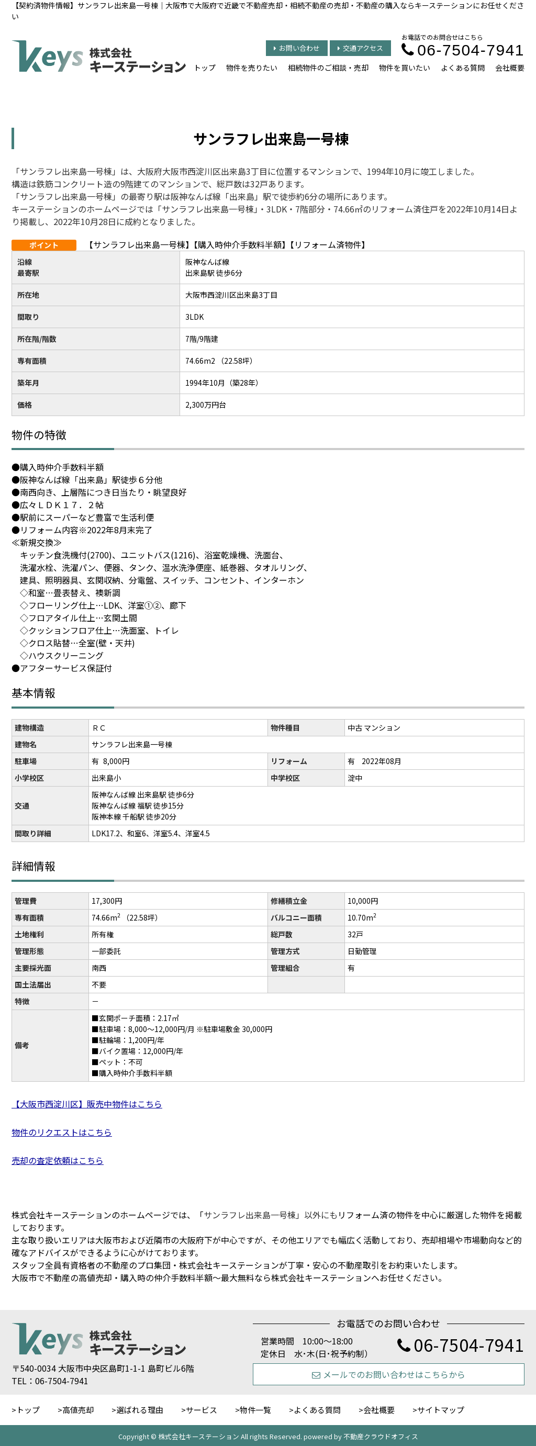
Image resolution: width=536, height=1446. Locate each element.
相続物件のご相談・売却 (328, 67)
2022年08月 (381, 761)
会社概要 (509, 67)
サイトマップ (440, 1409)
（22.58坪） (142, 917)
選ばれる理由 (139, 1409)
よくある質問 (463, 67)
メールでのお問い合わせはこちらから (388, 1374)
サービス (201, 1409)
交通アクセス (360, 48)
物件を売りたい (251, 67)
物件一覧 (255, 1409)
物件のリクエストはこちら (62, 1132)
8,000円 (116, 761)
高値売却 (78, 1409)
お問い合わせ (297, 48)
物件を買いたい (404, 67)
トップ (205, 67)
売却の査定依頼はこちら (58, 1160)
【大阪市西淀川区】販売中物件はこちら (87, 1103)
